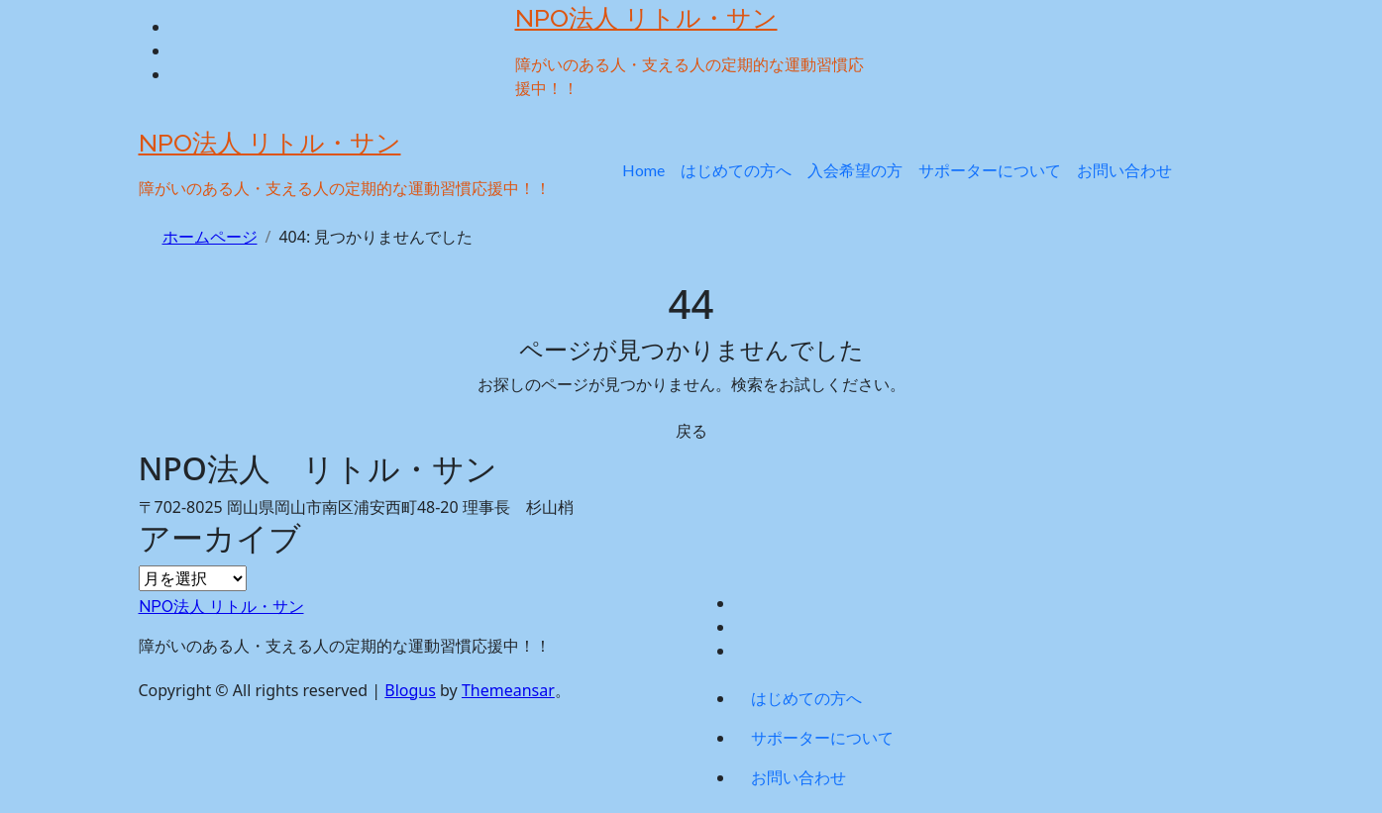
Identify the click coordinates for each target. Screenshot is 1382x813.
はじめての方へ (736, 169)
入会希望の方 (855, 169)
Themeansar (508, 690)
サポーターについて (989, 169)
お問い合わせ (1124, 169)
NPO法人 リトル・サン (646, 18)
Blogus (410, 690)
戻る (691, 431)
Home (643, 169)
